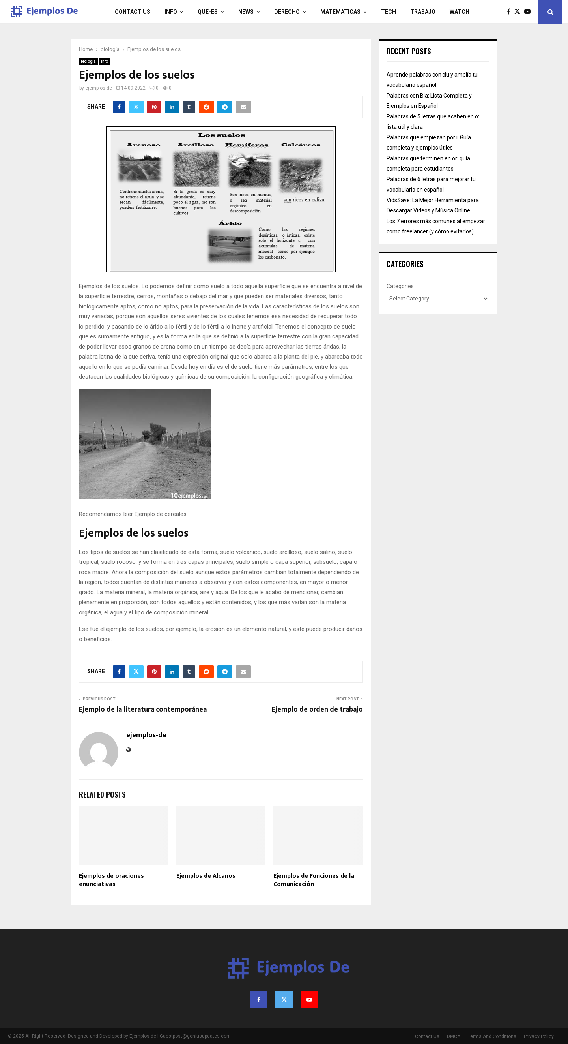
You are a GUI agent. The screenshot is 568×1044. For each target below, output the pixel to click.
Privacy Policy (539, 1036)
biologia (88, 61)
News (246, 12)
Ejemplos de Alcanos (205, 876)
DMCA (453, 1036)
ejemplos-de (98, 88)
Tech (388, 12)
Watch (459, 12)
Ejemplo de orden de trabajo (317, 709)
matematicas (340, 12)
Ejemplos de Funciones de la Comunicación (313, 880)
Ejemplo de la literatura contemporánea (143, 709)
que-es (208, 12)
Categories (400, 286)
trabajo (422, 12)
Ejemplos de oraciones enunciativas (111, 880)
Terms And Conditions (492, 1036)
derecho (287, 12)
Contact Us (132, 12)
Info (170, 12)
